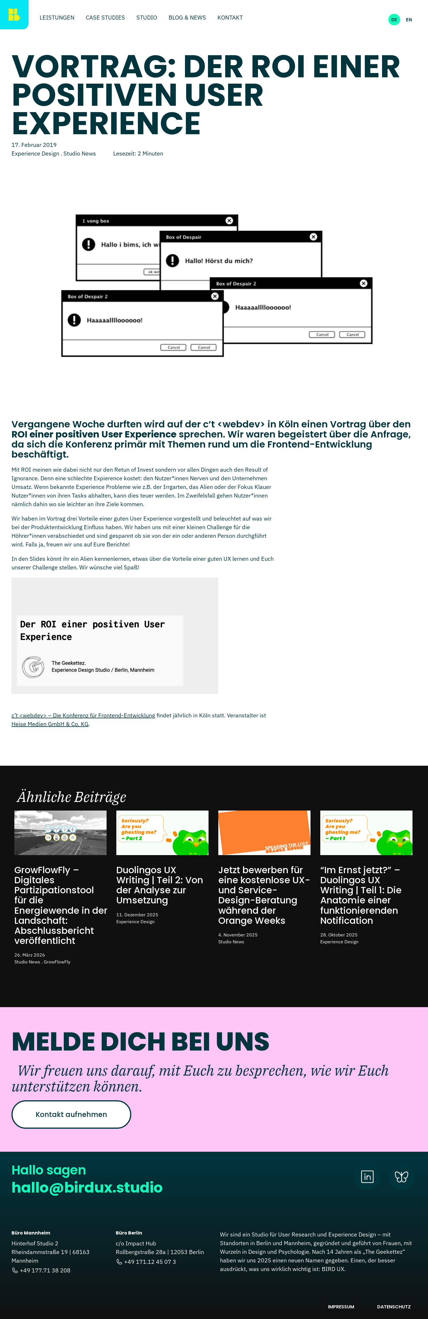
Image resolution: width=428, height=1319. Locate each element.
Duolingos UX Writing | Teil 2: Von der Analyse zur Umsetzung (159, 885)
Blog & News (187, 18)
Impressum (341, 1306)
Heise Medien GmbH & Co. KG (49, 724)
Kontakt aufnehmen (71, 1114)
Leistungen (57, 18)
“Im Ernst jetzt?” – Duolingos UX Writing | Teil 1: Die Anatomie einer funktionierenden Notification (361, 895)
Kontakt (230, 18)
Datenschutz (394, 1306)
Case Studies (105, 18)
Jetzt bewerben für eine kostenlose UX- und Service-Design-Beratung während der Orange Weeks (264, 895)
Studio (146, 18)
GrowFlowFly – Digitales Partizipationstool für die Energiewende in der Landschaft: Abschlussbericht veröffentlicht (60, 905)
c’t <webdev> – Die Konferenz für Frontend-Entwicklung (83, 715)
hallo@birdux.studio (87, 1188)
